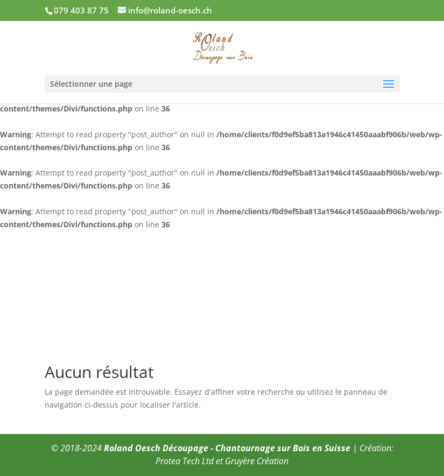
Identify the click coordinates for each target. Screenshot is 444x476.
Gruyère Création (256, 461)
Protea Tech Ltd (185, 461)
